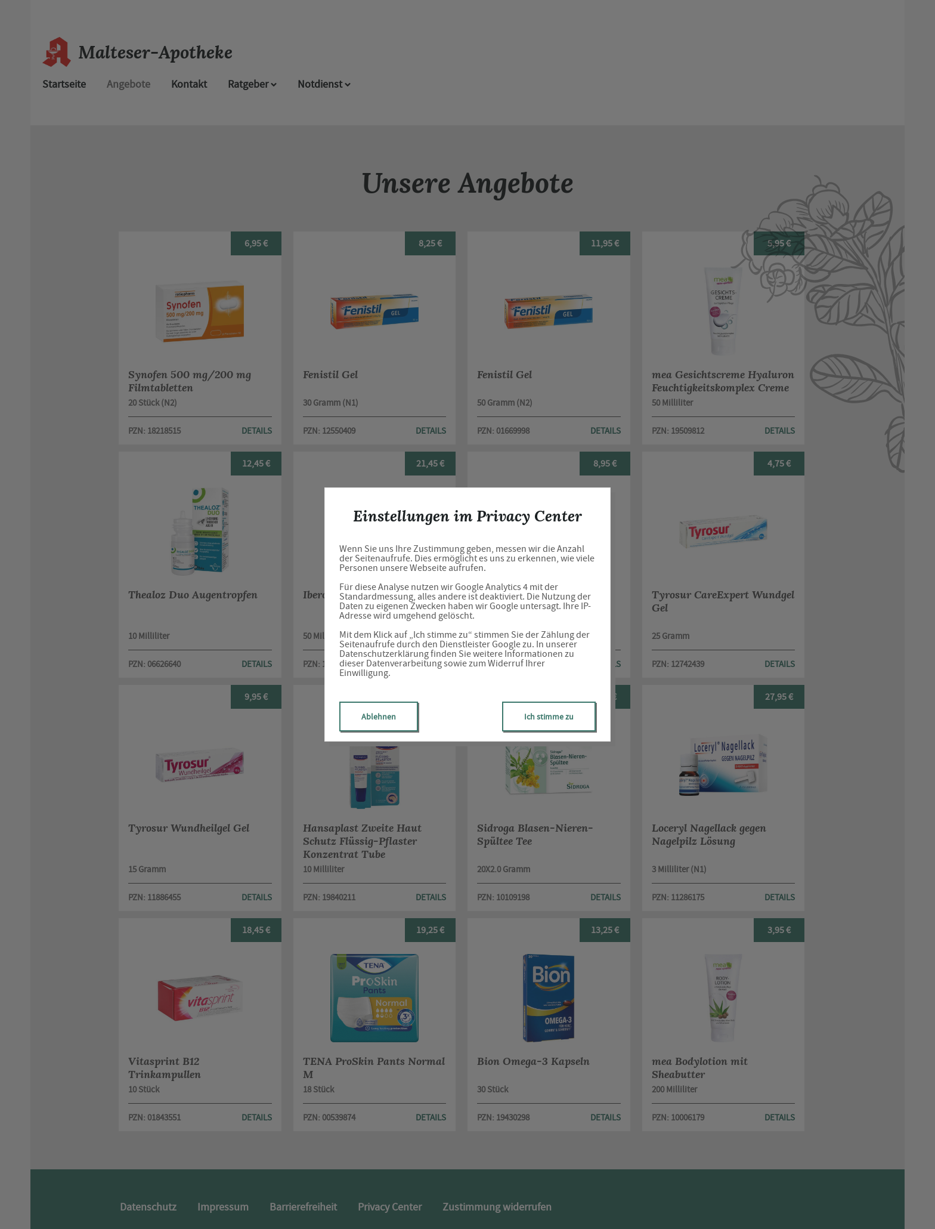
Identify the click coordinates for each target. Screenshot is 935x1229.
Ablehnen (378, 716)
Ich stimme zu (549, 716)
